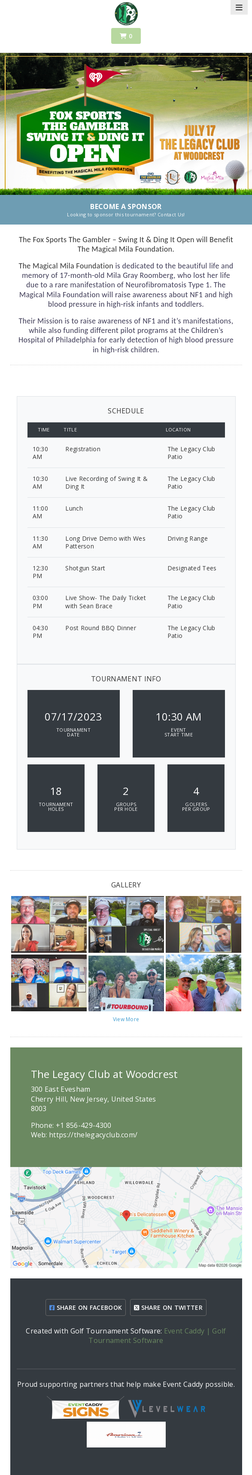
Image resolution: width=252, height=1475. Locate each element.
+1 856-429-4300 (84, 1125)
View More (126, 1019)
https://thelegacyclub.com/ (93, 1134)
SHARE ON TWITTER (168, 1307)
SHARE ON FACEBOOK (85, 1307)
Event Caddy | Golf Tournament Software (157, 1335)
